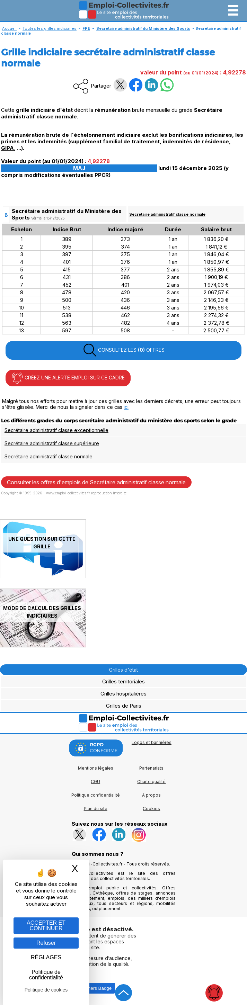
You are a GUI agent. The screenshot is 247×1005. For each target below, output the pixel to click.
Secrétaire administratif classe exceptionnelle (56, 430)
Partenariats (151, 768)
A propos (151, 795)
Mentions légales (95, 768)
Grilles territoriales (123, 681)
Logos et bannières (151, 742)
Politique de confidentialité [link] (46, 974)
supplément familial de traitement (115, 141)
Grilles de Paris (123, 705)
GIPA (7, 148)
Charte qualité (151, 781)
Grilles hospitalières (123, 693)
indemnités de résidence (196, 141)
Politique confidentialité (95, 795)
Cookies (151, 808)
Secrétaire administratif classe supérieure (52, 443)
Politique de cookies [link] (46, 990)
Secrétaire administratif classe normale (167, 214)
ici (126, 407)
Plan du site (95, 808)
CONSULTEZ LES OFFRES (124, 350)
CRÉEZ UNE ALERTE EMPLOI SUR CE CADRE (68, 378)
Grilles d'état (123, 670)
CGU (95, 781)
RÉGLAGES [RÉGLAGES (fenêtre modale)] (46, 957)
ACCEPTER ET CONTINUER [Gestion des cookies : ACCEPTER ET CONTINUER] (46, 925)
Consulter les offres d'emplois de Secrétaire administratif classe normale (96, 482)
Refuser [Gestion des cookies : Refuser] (46, 943)
